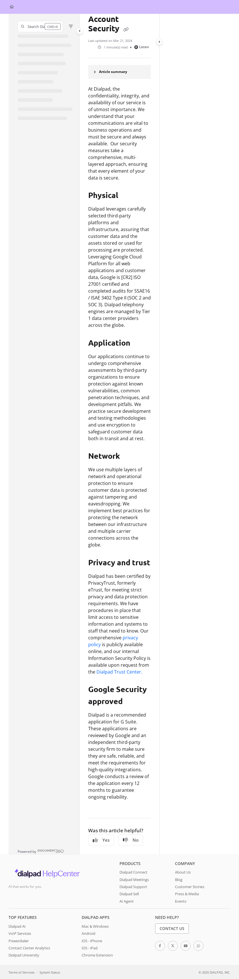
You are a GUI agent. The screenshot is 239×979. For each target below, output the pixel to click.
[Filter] (70, 26)
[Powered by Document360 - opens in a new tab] (41, 850)
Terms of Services (21, 972)
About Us (183, 872)
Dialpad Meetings (134, 879)
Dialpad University (24, 955)
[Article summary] (119, 72)
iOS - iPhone (92, 940)
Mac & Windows (95, 926)
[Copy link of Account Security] (125, 29)
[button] (40, 26)
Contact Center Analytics (29, 948)
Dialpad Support (133, 886)
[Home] (12, 7)
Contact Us (172, 928)
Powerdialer (19, 940)
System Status (50, 972)
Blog (178, 879)
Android (88, 933)
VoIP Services (20, 933)
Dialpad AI (17, 926)
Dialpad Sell (129, 893)
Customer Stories (189, 886)
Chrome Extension (97, 955)
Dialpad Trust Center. (119, 672)
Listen (141, 46)
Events (180, 901)
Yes (101, 840)
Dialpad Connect (133, 872)
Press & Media (187, 893)
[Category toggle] (79, 31)
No (131, 840)
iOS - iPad (90, 948)
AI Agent (127, 901)
